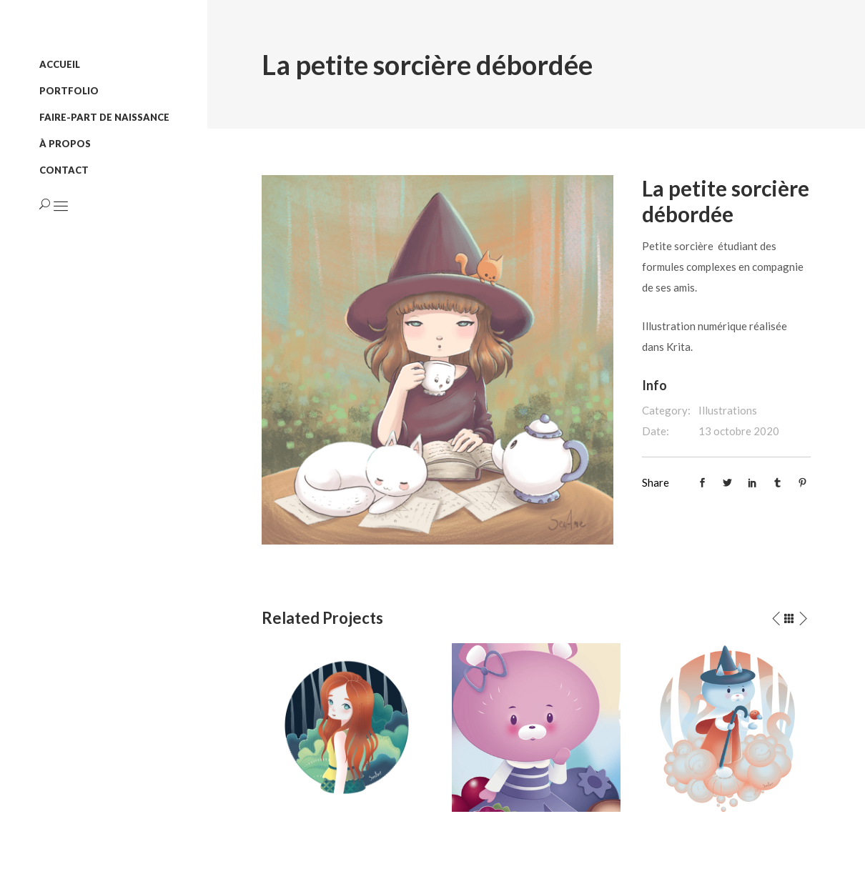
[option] (346, 727)
